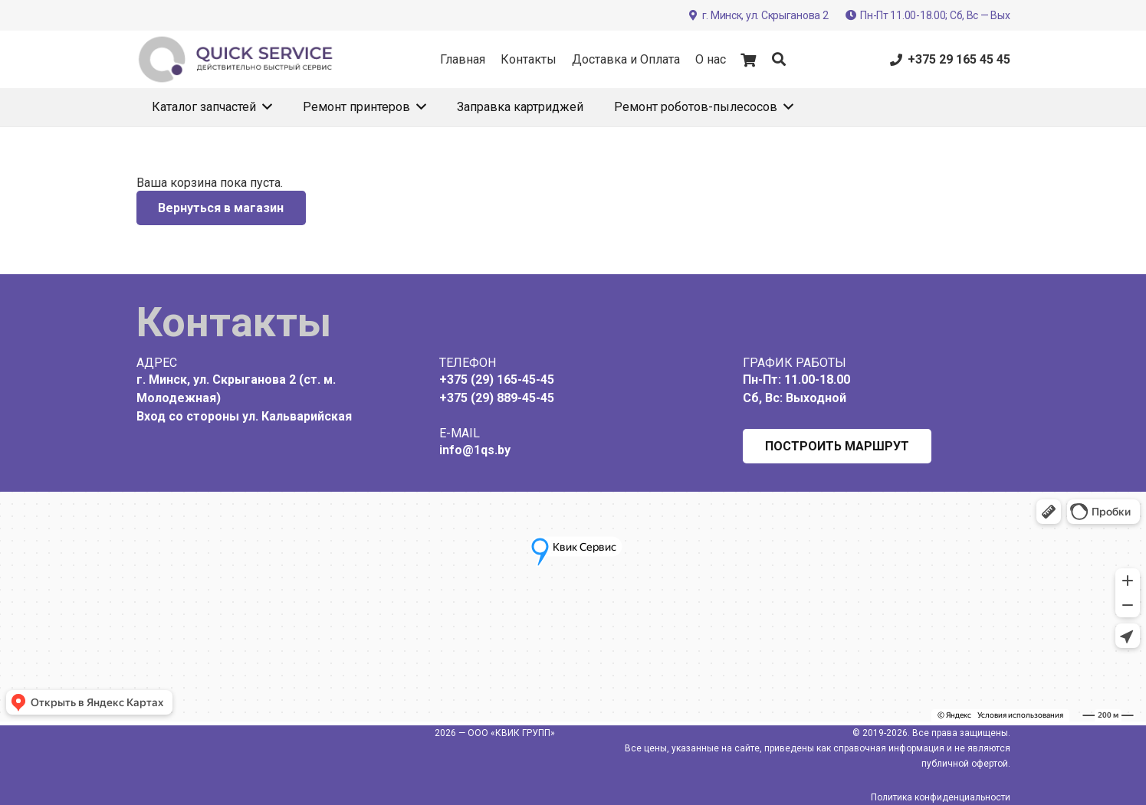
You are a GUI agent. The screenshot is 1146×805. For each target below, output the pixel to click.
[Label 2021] (236, 60)
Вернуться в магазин (221, 208)
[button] (778, 59)
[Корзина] (749, 59)
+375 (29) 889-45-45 (496, 398)
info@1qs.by (475, 450)
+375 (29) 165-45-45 (496, 379)
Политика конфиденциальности (940, 797)
